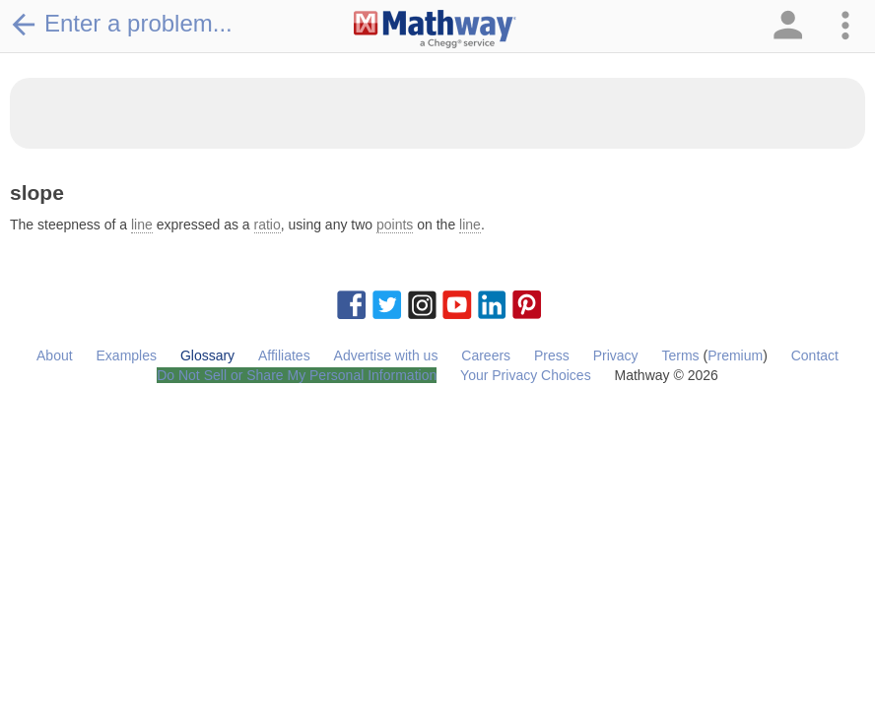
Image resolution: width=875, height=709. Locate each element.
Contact (815, 355)
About (54, 355)
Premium (735, 355)
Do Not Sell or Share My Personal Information (297, 375)
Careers (485, 355)
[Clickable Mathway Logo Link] (435, 29)
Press (552, 355)
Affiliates (284, 355)
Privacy (616, 355)
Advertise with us (386, 355)
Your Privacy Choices (525, 375)
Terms (680, 355)
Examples (127, 355)
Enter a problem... (121, 23)
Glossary (207, 355)
